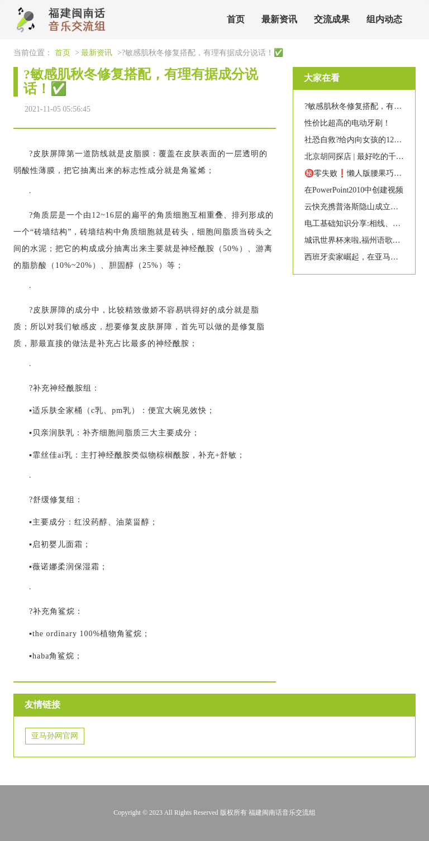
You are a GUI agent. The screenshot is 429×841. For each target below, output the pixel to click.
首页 (236, 19)
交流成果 (332, 19)
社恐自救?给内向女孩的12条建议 (360, 140)
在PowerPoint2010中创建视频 (353, 190)
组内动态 (384, 19)
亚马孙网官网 (54, 736)
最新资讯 (279, 19)
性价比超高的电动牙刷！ (347, 123)
